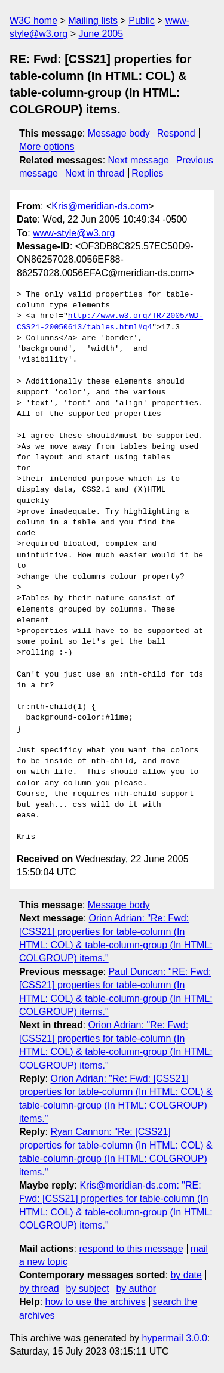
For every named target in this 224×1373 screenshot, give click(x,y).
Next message (138, 160)
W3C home (33, 21)
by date (185, 1275)
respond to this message (131, 1249)
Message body (119, 133)
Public (141, 21)
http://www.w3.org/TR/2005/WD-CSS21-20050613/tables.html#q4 (110, 321)
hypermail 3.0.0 (174, 1338)
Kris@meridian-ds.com (99, 206)
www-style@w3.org (74, 233)
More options (47, 146)
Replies (147, 173)
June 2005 (100, 34)
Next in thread (95, 173)
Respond (176, 133)
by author (136, 1288)
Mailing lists (93, 21)
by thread (39, 1288)
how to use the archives (95, 1302)
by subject (87, 1288)
